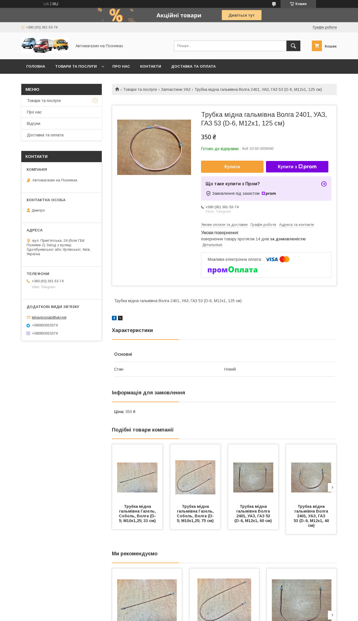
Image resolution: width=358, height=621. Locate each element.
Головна (35, 66)
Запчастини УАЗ (175, 89)
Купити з (297, 166)
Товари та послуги (76, 66)
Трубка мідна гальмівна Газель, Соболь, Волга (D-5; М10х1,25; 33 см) (138, 513)
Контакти (150, 66)
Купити (232, 166)
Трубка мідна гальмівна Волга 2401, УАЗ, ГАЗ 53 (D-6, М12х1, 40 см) (312, 516)
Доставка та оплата (193, 66)
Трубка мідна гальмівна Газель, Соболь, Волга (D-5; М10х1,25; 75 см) (196, 513)
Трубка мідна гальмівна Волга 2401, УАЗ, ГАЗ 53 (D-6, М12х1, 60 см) (253, 513)
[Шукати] (293, 46)
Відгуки (33, 123)
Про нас (121, 66)
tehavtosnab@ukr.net (49, 317)
